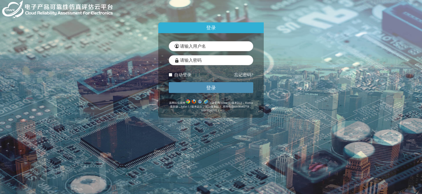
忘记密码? (243, 74)
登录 (211, 88)
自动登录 (180, 74)
